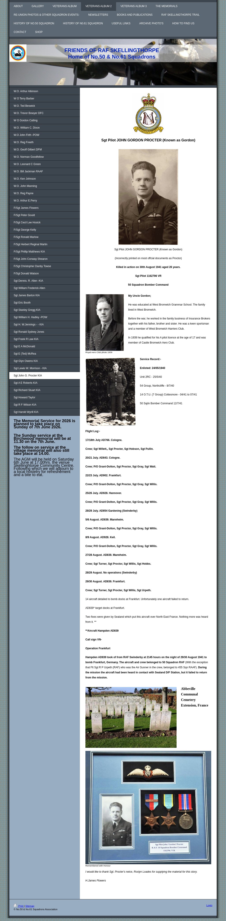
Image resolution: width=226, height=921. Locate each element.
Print (19, 906)
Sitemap (29, 906)
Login (209, 905)
